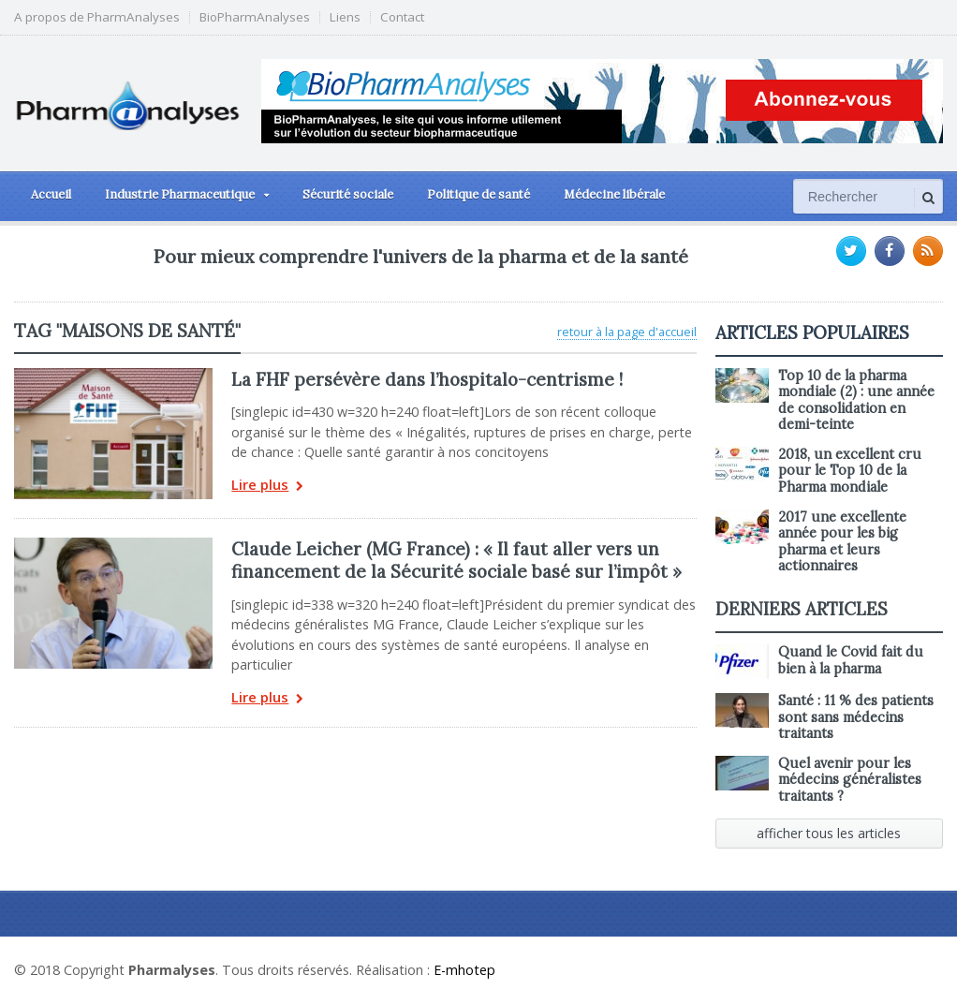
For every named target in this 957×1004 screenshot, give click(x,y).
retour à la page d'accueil (627, 331)
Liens (345, 17)
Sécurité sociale (347, 194)
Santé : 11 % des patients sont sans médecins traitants (856, 717)
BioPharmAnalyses (254, 17)
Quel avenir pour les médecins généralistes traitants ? (849, 780)
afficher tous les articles (829, 833)
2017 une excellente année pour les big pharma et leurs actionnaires (842, 541)
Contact (402, 17)
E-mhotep (464, 970)
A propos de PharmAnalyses (97, 17)
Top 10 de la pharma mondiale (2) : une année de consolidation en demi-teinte (856, 400)
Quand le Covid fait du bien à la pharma (850, 659)
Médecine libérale (614, 194)
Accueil (51, 194)
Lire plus (267, 486)
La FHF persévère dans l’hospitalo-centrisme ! (427, 379)
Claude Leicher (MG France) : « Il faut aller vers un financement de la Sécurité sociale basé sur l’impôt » (456, 560)
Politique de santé (478, 194)
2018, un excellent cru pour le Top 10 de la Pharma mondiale (849, 470)
